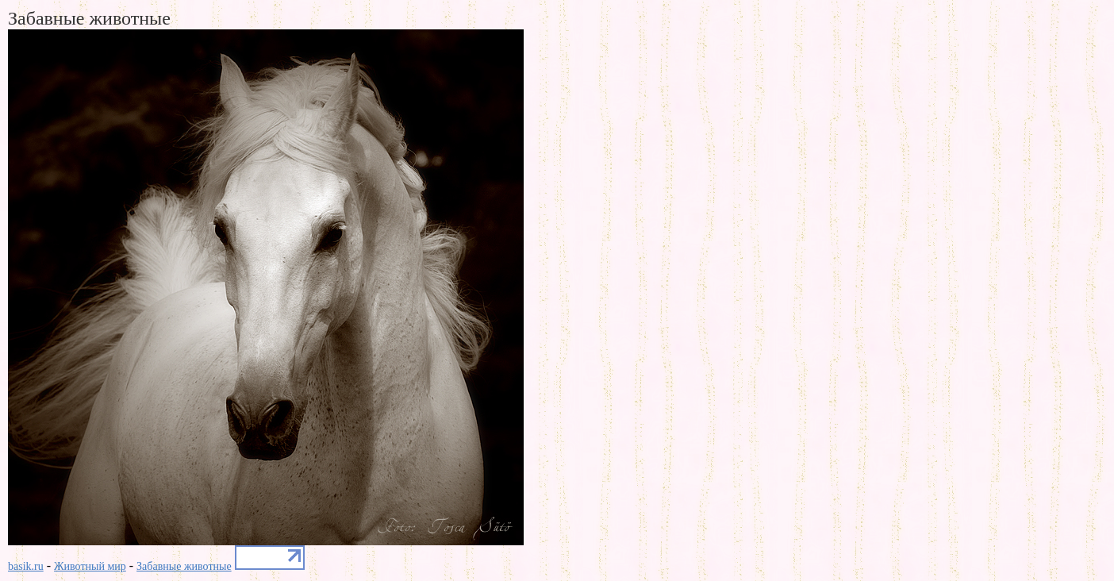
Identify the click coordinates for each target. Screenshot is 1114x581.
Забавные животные (184, 566)
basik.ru (26, 566)
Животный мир (90, 566)
